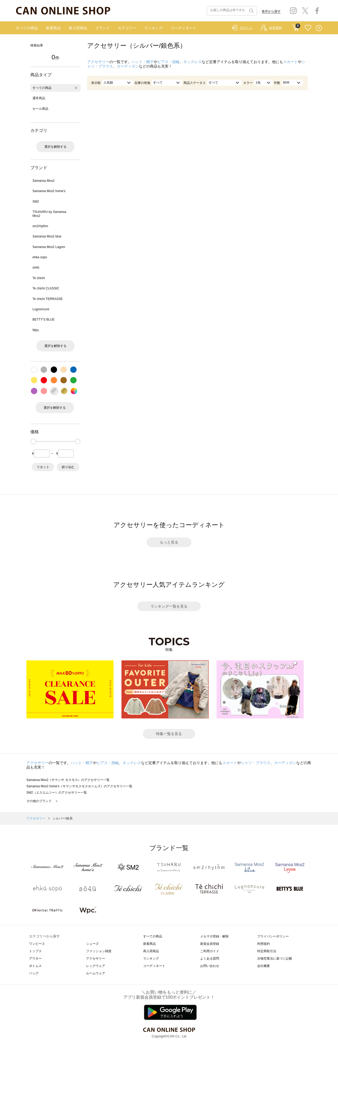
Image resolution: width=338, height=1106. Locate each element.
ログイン (246, 28)
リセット (43, 467)
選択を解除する (55, 147)
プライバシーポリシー (273, 936)
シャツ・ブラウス (255, 763)
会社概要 (263, 966)
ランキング (153, 28)
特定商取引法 (266, 951)
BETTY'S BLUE (43, 319)
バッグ (34, 973)
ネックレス (192, 62)
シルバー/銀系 (62, 818)
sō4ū (35, 267)
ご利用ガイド (209, 951)
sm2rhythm (40, 226)
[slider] (33, 441)
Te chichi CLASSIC (45, 288)
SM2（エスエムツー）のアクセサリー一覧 (56, 792)
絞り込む (68, 467)
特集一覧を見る (169, 734)
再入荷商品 (78, 28)
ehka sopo (39, 257)
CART (295, 26)
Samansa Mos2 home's (48, 191)
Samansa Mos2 (43, 181)
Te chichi (38, 278)
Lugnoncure (40, 309)
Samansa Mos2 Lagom (48, 247)
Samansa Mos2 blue (46, 236)
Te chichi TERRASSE (47, 299)
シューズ (92, 944)
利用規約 (263, 944)
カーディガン (128, 66)
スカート (290, 62)
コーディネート (183, 28)
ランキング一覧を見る (169, 606)
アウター (35, 958)
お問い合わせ (209, 966)
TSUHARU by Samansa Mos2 (49, 213)
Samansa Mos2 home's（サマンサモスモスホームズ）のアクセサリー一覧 (79, 786)
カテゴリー (127, 28)
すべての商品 (27, 28)
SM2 (35, 201)
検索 (250, 11)
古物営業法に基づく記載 (274, 958)
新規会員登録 (209, 944)
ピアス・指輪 (168, 62)
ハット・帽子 (143, 62)
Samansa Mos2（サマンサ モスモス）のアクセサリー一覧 (68, 780)
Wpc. (36, 330)
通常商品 (38, 98)
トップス (35, 951)
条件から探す (271, 11)
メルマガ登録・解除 (214, 936)
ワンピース (37, 944)
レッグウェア (95, 966)
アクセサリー (98, 62)
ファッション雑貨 (98, 951)
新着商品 (53, 28)
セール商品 (40, 109)
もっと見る (169, 542)
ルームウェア (95, 973)
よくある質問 (209, 958)
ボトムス (35, 966)
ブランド (102, 28)
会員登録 (275, 28)
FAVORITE (308, 28)
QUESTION (318, 28)
